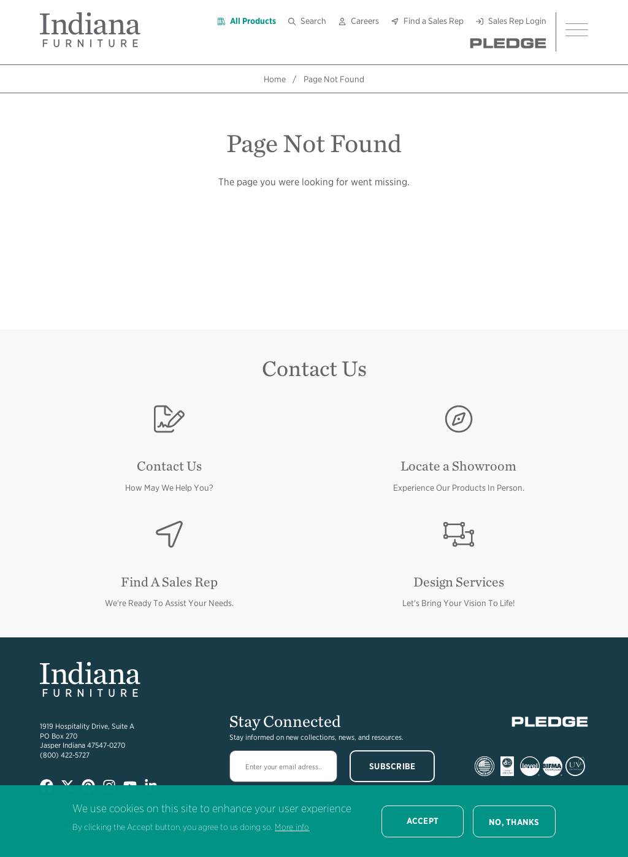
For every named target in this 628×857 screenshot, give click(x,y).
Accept (423, 821)
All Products (253, 21)
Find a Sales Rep (434, 21)
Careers (365, 21)
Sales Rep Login (517, 21)
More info (292, 827)
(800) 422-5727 (65, 754)
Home (275, 79)
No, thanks (514, 822)
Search (313, 21)
